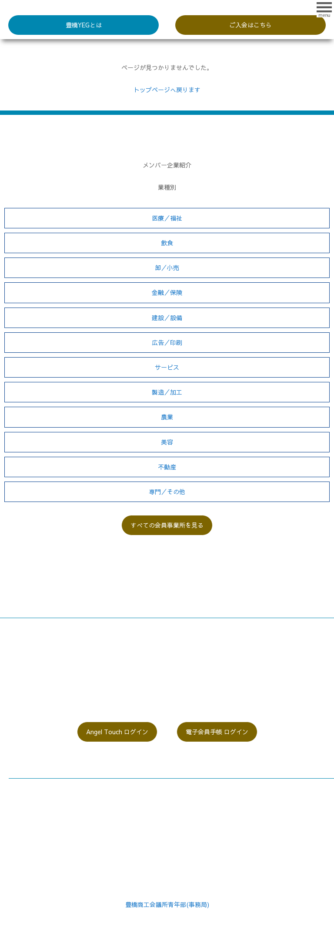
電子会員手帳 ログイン (217, 731)
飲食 (167, 242)
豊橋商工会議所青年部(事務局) (167, 904)
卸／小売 (167, 267)
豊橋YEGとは (84, 24)
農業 (167, 416)
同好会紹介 (24, 827)
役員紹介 (21, 805)
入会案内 (21, 838)
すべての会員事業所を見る (167, 525)
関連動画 (183, 794)
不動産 (167, 466)
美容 (167, 442)
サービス (167, 367)
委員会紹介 (24, 817)
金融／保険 (167, 292)
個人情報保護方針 (195, 817)
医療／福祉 (167, 218)
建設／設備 (167, 317)
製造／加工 (167, 392)
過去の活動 (186, 805)
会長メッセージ (30, 783)
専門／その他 (167, 491)
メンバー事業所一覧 (198, 783)
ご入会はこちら (250, 24)
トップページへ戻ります (167, 89)
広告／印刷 (167, 342)
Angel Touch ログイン (117, 731)
